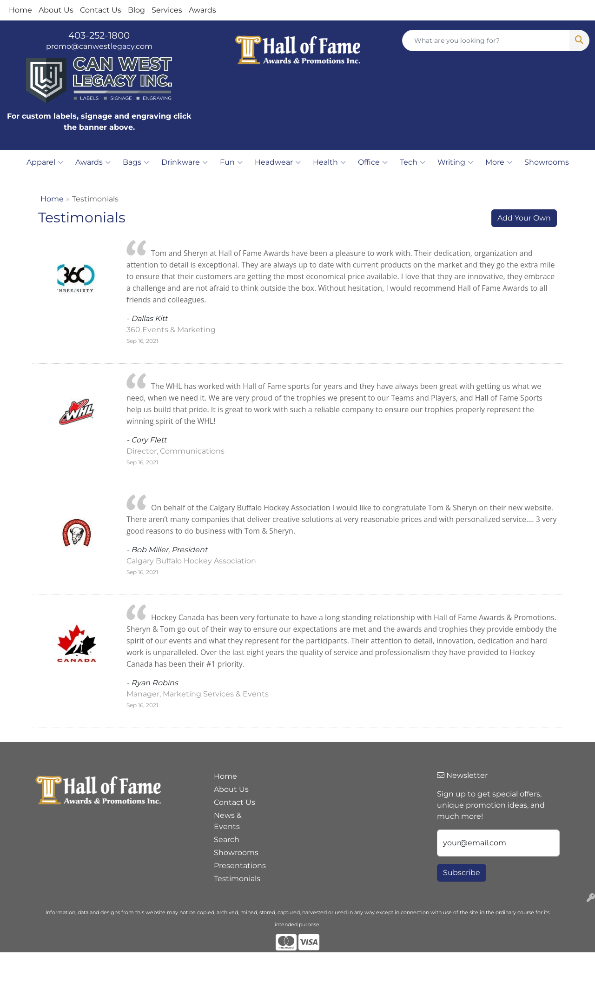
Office (373, 162)
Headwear (278, 162)
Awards (202, 10)
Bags (136, 162)
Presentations (236, 865)
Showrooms (546, 162)
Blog (136, 10)
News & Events (228, 821)
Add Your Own (524, 218)
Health (329, 162)
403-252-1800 (99, 35)
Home (20, 10)
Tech (412, 162)
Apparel (44, 162)
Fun (231, 162)
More (498, 162)
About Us (56, 10)
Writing (455, 162)
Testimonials (236, 878)
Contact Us (100, 10)
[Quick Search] (486, 40)
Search (226, 839)
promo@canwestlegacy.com (99, 46)
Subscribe (461, 872)
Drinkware (184, 162)
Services (167, 10)
